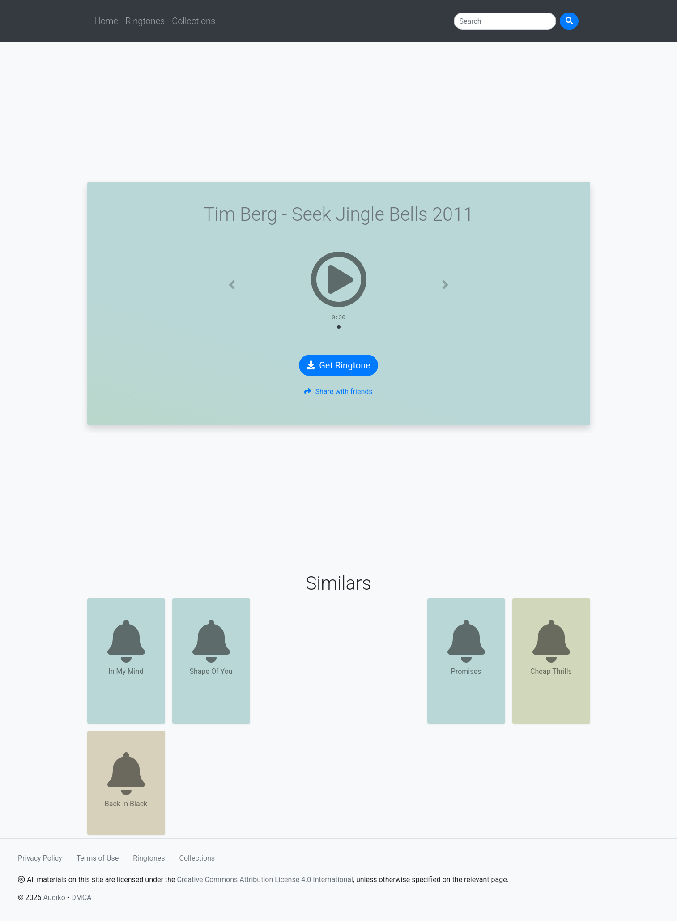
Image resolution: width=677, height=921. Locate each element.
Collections (193, 21)
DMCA (81, 897)
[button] (232, 284)
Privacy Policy (40, 858)
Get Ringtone (338, 365)
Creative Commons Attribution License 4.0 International (265, 879)
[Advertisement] (338, 112)
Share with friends (338, 391)
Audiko (54, 897)
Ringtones (145, 21)
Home (106, 21)
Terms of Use (98, 858)
